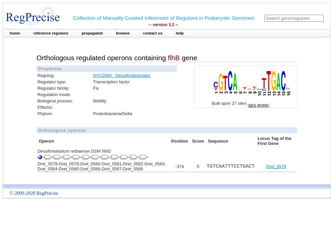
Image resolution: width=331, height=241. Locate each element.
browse (123, 33)
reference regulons (50, 33)
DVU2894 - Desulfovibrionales (121, 75)
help (180, 33)
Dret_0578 (276, 166)
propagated (92, 33)
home (15, 33)
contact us (152, 33)
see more (258, 105)
